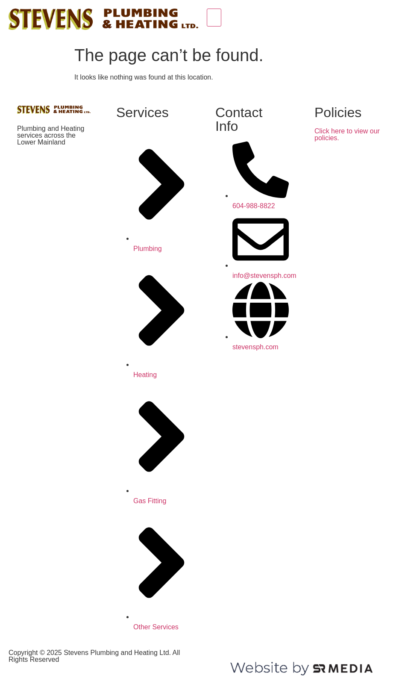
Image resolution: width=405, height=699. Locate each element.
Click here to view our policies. (347, 134)
